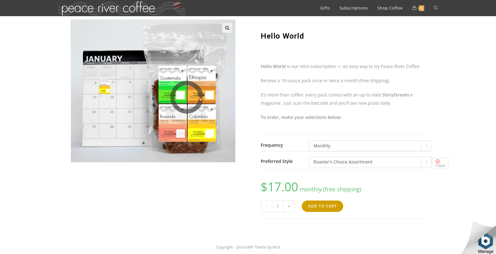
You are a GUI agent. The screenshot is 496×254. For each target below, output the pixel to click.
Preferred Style (277, 161)
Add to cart (322, 206)
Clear (440, 165)
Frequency (272, 145)
